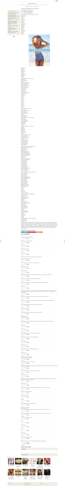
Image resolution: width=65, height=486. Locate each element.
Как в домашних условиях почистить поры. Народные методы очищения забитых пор (13, 16)
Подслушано (35, 6)
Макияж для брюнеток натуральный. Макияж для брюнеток (12, 29)
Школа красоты (32, 3)
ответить (28, 238)
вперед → (28, 443)
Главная (27, 6)
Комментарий (23, 449)
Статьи (31, 6)
